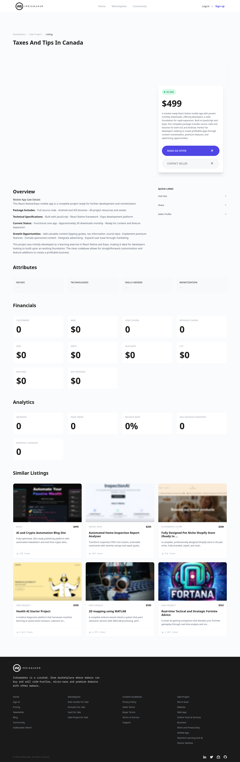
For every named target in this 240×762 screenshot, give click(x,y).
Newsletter (18, 712)
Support (127, 722)
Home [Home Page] (16, 696)
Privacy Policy (129, 701)
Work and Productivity (188, 727)
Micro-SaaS (95, 526)
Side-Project (35, 34)
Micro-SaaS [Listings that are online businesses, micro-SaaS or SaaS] (183, 701)
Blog (19, 526)
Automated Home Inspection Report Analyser (114, 534)
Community (140, 6)
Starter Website (185, 742)
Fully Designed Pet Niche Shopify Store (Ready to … (188, 534)
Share (192, 205)
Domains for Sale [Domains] (76, 707)
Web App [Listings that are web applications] (181, 712)
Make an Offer (190, 150)
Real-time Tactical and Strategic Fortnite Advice (189, 613)
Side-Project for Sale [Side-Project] (78, 717)
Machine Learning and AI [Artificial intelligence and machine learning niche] (190, 737)
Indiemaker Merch (22, 727)
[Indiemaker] (82, 668)
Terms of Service (131, 717)
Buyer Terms (129, 712)
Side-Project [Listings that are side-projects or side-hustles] (183, 696)
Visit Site (192, 196)
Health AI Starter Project (33, 611)
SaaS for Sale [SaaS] (74, 712)
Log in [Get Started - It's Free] (205, 6)
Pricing (16, 707)
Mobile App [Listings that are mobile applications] (183, 732)
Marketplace (119, 6)
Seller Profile (192, 214)
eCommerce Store (171, 526)
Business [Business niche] (181, 722)
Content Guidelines (132, 696)
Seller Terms (129, 707)
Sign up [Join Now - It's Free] (220, 6)
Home (101, 6)
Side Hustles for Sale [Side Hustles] (78, 701)
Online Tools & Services (189, 717)
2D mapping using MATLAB (107, 611)
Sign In (16, 701)
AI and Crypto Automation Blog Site (41, 533)
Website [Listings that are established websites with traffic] (181, 707)
